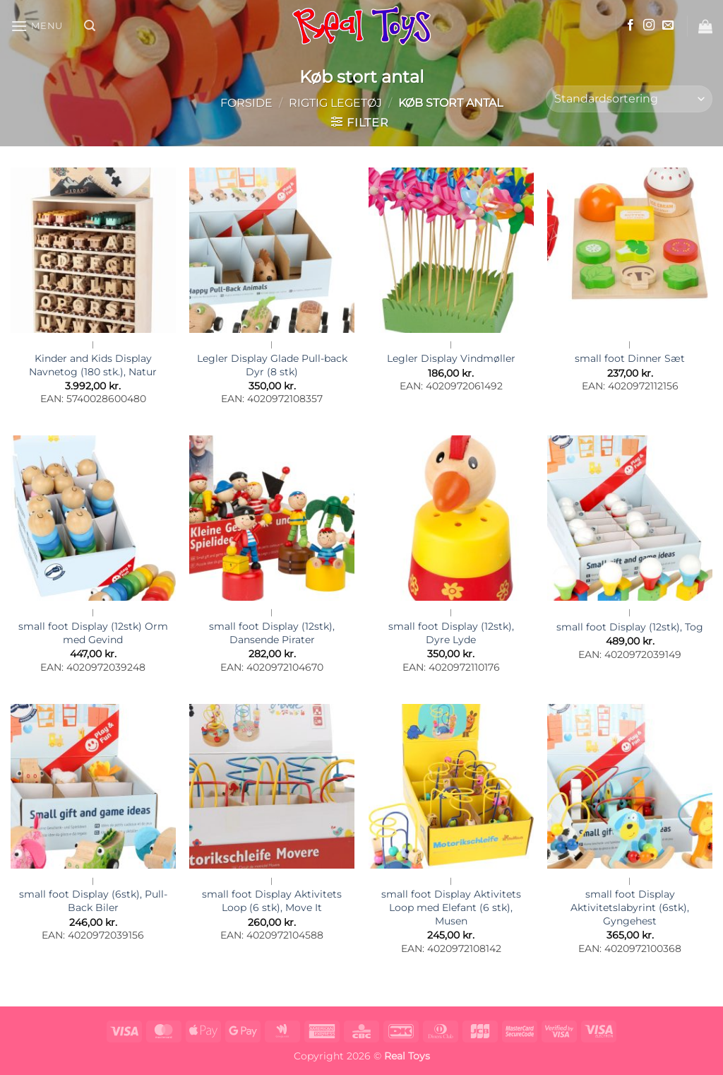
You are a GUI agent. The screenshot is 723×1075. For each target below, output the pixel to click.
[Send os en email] (668, 25)
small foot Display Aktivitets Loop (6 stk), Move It (272, 901)
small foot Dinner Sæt (630, 358)
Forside (246, 103)
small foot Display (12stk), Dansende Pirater (272, 633)
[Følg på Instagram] (649, 25)
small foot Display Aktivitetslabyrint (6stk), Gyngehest (629, 907)
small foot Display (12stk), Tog (629, 627)
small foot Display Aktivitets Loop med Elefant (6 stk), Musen (451, 907)
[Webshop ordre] (629, 99)
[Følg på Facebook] (630, 25)
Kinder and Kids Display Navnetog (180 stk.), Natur (93, 365)
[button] (37, 25)
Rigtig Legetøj (335, 103)
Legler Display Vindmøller (451, 358)
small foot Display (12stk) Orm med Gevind (93, 633)
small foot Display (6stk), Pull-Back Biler (93, 901)
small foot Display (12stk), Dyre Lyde (451, 633)
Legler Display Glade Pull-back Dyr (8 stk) (272, 365)
